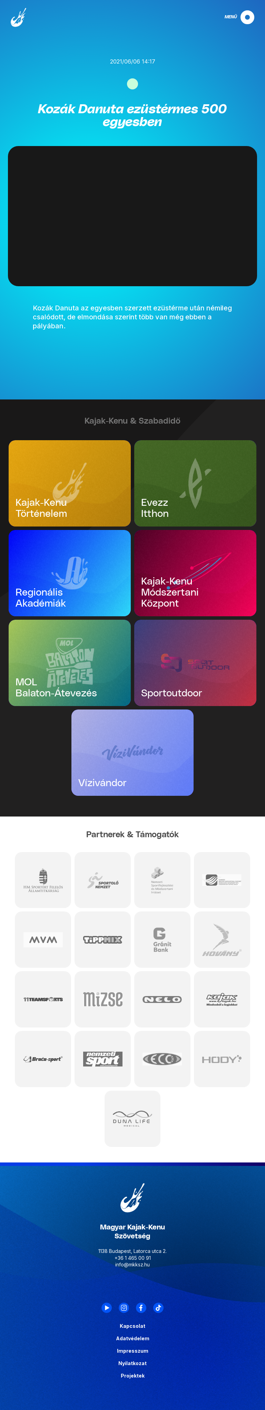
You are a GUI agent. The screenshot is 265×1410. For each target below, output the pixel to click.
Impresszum (132, 1351)
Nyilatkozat (132, 1363)
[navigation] (233, 17)
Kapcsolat (132, 1326)
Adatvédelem (132, 1338)
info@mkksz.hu (132, 1264)
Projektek (133, 1376)
